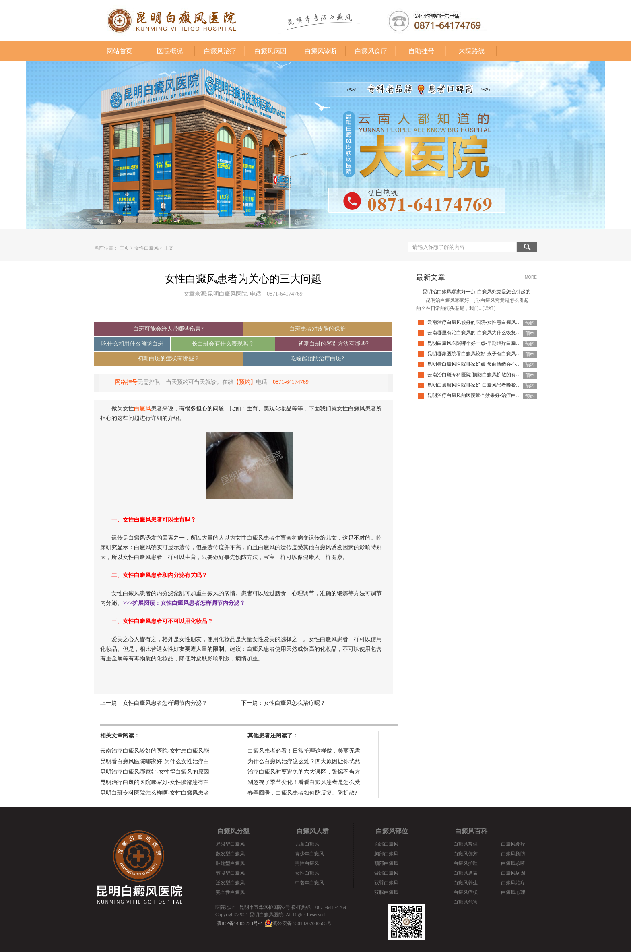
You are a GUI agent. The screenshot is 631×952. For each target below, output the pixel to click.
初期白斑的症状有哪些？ (169, 359)
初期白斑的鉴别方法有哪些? (333, 344)
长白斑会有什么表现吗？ (223, 344)
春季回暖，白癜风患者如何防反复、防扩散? (302, 793)
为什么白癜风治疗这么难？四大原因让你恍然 (303, 761)
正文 (168, 248)
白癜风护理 (466, 863)
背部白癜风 (386, 873)
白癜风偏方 (466, 854)
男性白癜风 (307, 863)
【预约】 (244, 382)
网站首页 (119, 51)
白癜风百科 (471, 831)
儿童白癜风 (307, 844)
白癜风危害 (466, 902)
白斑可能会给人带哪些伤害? (168, 329)
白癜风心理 (513, 892)
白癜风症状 (466, 892)
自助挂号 (421, 51)
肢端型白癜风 (230, 863)
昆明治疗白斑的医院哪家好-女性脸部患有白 (154, 782)
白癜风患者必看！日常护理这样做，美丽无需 (303, 751)
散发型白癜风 (230, 854)
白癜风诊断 (321, 51)
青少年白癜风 (309, 854)
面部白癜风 (386, 844)
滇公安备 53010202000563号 (302, 923)
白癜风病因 (270, 51)
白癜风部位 (392, 831)
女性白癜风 (146, 248)
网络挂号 (126, 382)
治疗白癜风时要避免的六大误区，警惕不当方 (303, 772)
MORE (531, 277)
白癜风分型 (233, 831)
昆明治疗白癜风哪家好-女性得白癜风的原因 (154, 772)
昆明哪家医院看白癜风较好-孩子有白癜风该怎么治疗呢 (486, 353)
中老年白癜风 (309, 883)
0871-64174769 (291, 382)
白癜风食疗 (371, 51)
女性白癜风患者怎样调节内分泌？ (165, 703)
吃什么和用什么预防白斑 (132, 344)
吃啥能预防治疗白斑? (317, 359)
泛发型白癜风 (230, 883)
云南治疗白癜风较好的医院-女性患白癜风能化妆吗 (481, 322)
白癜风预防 (513, 854)
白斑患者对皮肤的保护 (317, 329)
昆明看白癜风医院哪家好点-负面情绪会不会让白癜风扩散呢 (491, 364)
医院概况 (170, 51)
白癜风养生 (466, 883)
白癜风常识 (466, 844)
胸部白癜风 (386, 854)
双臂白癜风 (386, 883)
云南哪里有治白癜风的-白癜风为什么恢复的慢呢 (478, 332)
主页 (124, 248)
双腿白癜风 (386, 892)
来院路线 (472, 51)
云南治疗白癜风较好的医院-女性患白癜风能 (154, 751)
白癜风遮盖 (466, 873)
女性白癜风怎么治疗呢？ (295, 703)
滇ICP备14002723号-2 (239, 923)
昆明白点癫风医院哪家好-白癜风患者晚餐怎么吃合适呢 (486, 385)
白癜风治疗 (220, 51)
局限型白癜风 (230, 844)
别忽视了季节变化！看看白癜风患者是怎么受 (303, 782)
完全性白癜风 (230, 892)
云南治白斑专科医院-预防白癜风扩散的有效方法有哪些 (486, 374)
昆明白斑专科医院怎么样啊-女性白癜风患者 (154, 793)
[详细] (489, 308)
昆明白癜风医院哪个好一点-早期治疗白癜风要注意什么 (486, 343)
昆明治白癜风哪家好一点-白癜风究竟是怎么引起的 (476, 291)
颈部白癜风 (386, 863)
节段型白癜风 (230, 873)
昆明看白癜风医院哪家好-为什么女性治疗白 (154, 761)
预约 (530, 323)
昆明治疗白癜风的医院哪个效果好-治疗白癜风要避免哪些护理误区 (498, 395)
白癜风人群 (313, 831)
